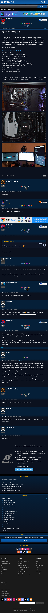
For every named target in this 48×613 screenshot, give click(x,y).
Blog (37, 563)
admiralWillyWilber (11, 181)
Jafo (6, 201)
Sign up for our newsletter (10, 603)
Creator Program (39, 573)
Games (20, 558)
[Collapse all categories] (47, 498)
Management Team (40, 565)
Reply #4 (4, 265)
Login (13, 9)
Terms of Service (23, 610)
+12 (3, 263)
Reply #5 (4, 292)
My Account (3, 587)
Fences (3, 567)
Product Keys (4, 591)
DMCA (29, 610)
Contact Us (38, 576)
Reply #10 (4, 416)
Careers (37, 567)
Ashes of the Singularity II (23, 561)
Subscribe (40, 603)
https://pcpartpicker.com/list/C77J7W (10, 33)
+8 (3, 357)
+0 (3, 306)
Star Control (20, 569)
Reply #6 (4, 309)
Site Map (33, 610)
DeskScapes (4, 569)
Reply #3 (4, 235)
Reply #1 (4, 191)
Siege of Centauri (22, 576)
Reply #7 (4, 330)
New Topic (42, 6)
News (37, 569)
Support (4, 582)
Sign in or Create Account (24, 469)
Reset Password (5, 593)
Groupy (3, 573)
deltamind (8, 302)
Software (4, 558)
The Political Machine (23, 571)
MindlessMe (9, 18)
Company (38, 558)
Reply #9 (4, 399)
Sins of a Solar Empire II (23, 567)
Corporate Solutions (5, 563)
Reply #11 (4, 435)
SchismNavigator (11, 282)
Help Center (4, 584)
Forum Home (3, 9)
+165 (3, 286)
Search (9, 9)
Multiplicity (3, 571)
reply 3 (12, 241)
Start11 (2, 565)
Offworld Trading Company (24, 573)
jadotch (7, 352)
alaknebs (8, 258)
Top (46, 191)
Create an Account (5, 589)
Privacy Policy (15, 610)
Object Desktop (4, 561)
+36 (3, 23)
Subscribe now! (24, 540)
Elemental (20, 563)
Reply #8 (4, 360)
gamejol (8, 408)
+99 (3, 185)
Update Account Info (5, 595)
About (37, 561)
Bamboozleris (10, 427)
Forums (37, 578)
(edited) (45, 28)
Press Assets (39, 571)
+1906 (2, 205)
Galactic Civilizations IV (23, 565)
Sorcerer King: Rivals (22, 578)
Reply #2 (4, 208)
